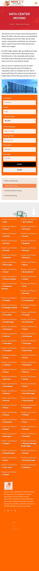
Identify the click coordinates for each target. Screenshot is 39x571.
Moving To (8, 145)
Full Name (8, 98)
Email (6, 107)
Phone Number (9, 127)
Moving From (9, 136)
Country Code (9, 116)
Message (7, 154)
